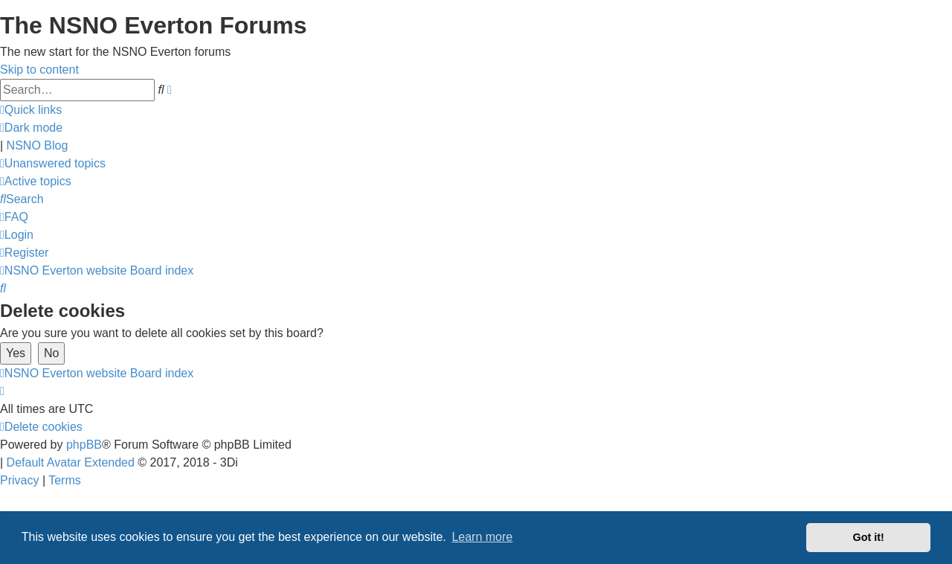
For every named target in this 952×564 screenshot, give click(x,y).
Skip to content (39, 69)
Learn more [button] (481, 537)
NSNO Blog (37, 145)
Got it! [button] (868, 537)
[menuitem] (53, 163)
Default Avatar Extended (71, 462)
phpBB (84, 444)
